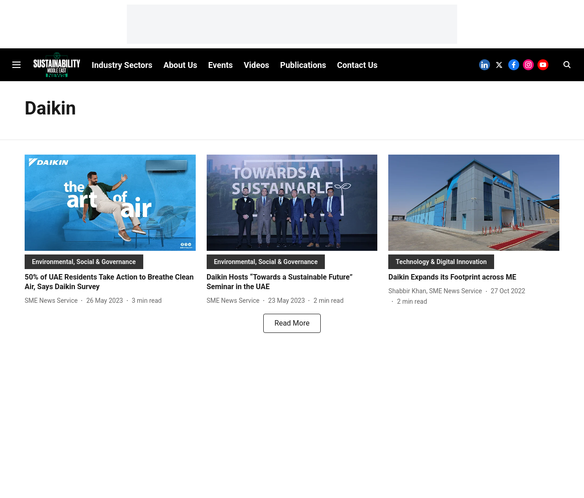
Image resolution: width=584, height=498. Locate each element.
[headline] (110, 282)
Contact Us (357, 65)
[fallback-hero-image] (110, 203)
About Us (180, 65)
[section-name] (84, 261)
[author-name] (53, 301)
